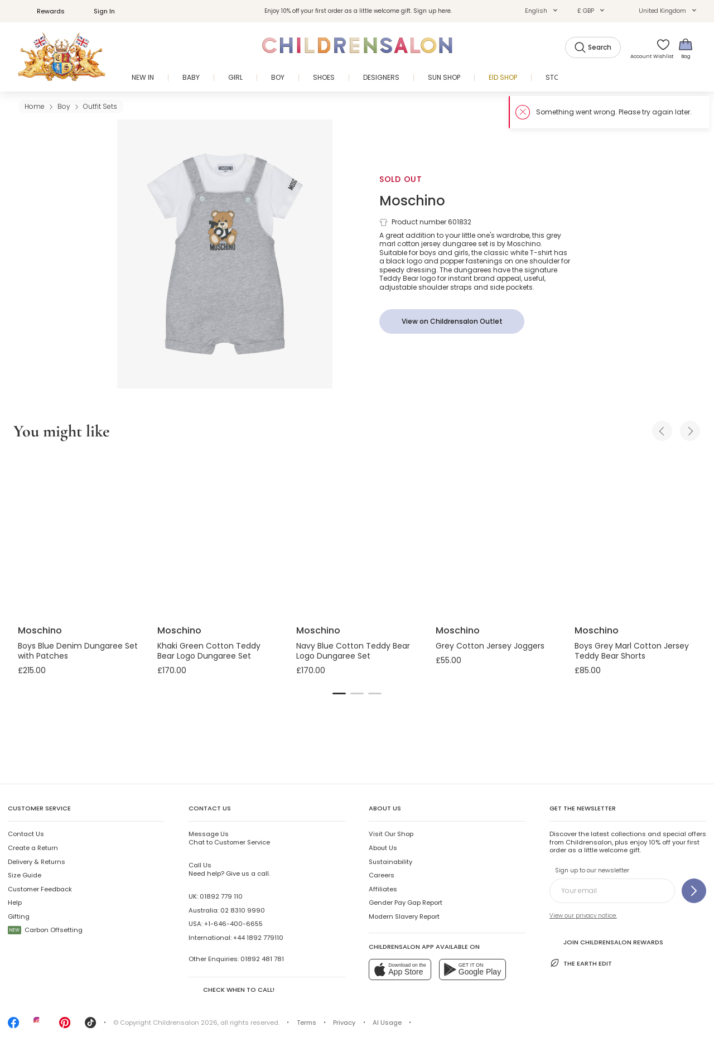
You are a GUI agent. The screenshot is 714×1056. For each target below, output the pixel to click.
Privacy (344, 1022)
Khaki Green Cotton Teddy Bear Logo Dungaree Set (208, 651)
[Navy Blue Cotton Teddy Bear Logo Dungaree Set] (357, 534)
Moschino (412, 200)
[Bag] (685, 48)
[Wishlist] (659, 48)
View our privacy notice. (583, 915)
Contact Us (26, 833)
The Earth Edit (580, 963)
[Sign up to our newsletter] (694, 891)
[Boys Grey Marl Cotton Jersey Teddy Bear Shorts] (635, 534)
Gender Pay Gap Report (405, 902)
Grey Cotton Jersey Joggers (490, 646)
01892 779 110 (221, 896)
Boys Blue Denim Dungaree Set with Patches (78, 651)
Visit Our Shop (391, 833)
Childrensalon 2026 (185, 1022)
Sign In (98, 11)
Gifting (19, 916)
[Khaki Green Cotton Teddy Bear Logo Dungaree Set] (218, 534)
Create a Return (33, 847)
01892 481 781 (262, 958)
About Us (383, 847)
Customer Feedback (40, 889)
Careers (381, 875)
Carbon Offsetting (45, 929)
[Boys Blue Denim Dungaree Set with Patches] (78, 534)
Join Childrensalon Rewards (606, 941)
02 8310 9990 (242, 910)
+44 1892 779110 (258, 937)
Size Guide (24, 875)
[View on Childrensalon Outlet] (451, 321)
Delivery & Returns (36, 861)
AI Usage (387, 1022)
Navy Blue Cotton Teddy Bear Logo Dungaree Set (353, 651)
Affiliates (383, 889)
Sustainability (390, 861)
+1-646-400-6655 (233, 923)
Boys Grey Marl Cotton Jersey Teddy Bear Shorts (632, 651)
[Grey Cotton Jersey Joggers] (496, 534)
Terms (306, 1022)
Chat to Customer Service (229, 837)
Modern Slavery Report (404, 916)
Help (15, 902)
